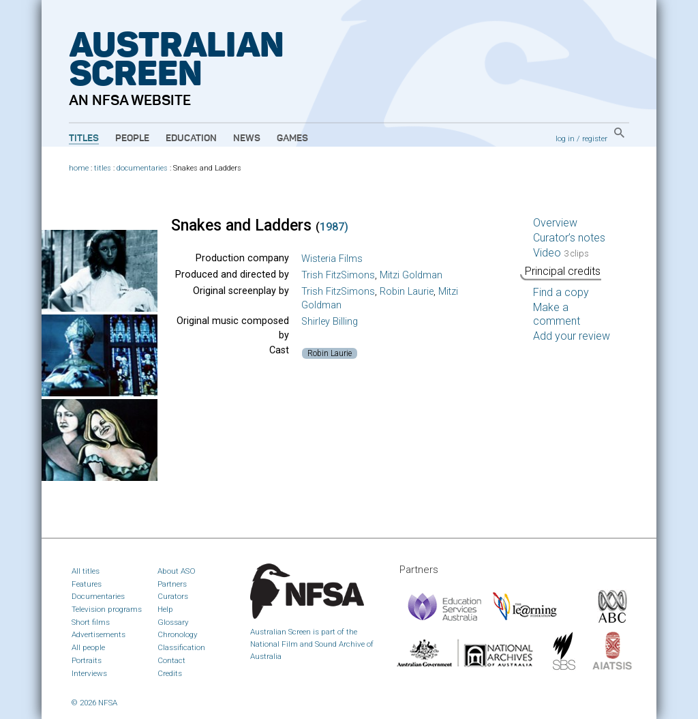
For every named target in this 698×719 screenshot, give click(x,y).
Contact (171, 660)
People (132, 138)
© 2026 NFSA (94, 702)
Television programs (107, 609)
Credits (169, 673)
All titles (86, 571)
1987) (334, 226)
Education (191, 138)
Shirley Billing (329, 321)
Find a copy (561, 292)
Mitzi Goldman (411, 275)
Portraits (87, 660)
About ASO (176, 571)
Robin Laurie (407, 291)
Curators (172, 596)
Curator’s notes (569, 237)
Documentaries (98, 596)
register (594, 138)
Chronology (177, 634)
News (246, 138)
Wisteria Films (332, 259)
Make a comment (556, 314)
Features (87, 584)
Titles (84, 138)
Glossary (173, 622)
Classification (181, 647)
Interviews (89, 673)
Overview (555, 222)
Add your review (571, 335)
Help (165, 609)
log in (565, 138)
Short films (91, 622)
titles (102, 168)
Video (561, 252)
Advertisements (98, 634)
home (79, 168)
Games (292, 138)
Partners (172, 584)
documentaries (142, 168)
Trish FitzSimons (338, 275)
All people (88, 647)
